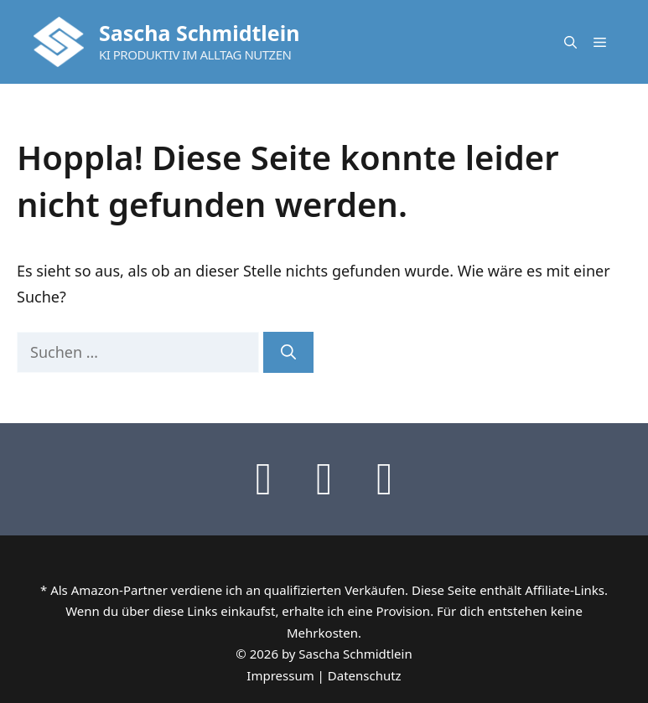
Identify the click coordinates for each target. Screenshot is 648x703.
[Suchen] (288, 352)
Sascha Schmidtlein (199, 32)
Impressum (280, 675)
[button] (570, 42)
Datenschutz (365, 675)
